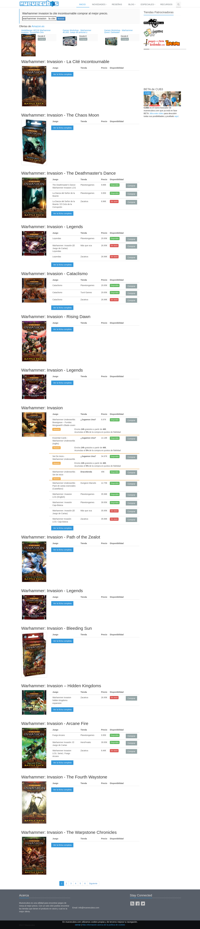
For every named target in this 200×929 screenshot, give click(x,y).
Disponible (115, 185)
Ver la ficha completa (62, 74)
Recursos (166, 4)
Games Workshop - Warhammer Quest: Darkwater (118, 31)
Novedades (98, 4)
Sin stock (114, 202)
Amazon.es (38, 26)
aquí (176, 116)
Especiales (147, 4)
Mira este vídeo (156, 113)
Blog (131, 4)
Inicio (82, 4)
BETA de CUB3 (153, 89)
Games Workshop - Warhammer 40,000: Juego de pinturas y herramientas (77, 32)
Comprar (41, 39)
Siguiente (93, 883)
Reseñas (117, 4)
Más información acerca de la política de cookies (103, 925)
